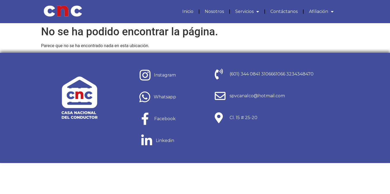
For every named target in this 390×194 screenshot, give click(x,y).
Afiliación (321, 11)
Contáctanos (284, 11)
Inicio (187, 11)
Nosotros (214, 11)
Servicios (247, 11)
